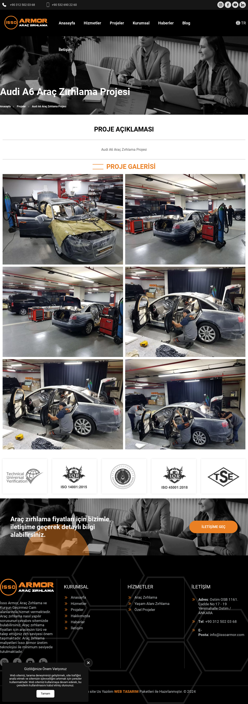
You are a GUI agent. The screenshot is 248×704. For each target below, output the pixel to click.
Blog (186, 23)
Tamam (45, 693)
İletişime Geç (213, 527)
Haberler (166, 23)
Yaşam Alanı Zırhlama (151, 603)
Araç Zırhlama (145, 597)
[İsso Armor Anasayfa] (25, 23)
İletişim (65, 49)
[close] (88, 662)
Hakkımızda (80, 616)
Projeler (117, 23)
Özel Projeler (144, 609)
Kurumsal (141, 23)
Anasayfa (67, 23)
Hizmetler (92, 23)
